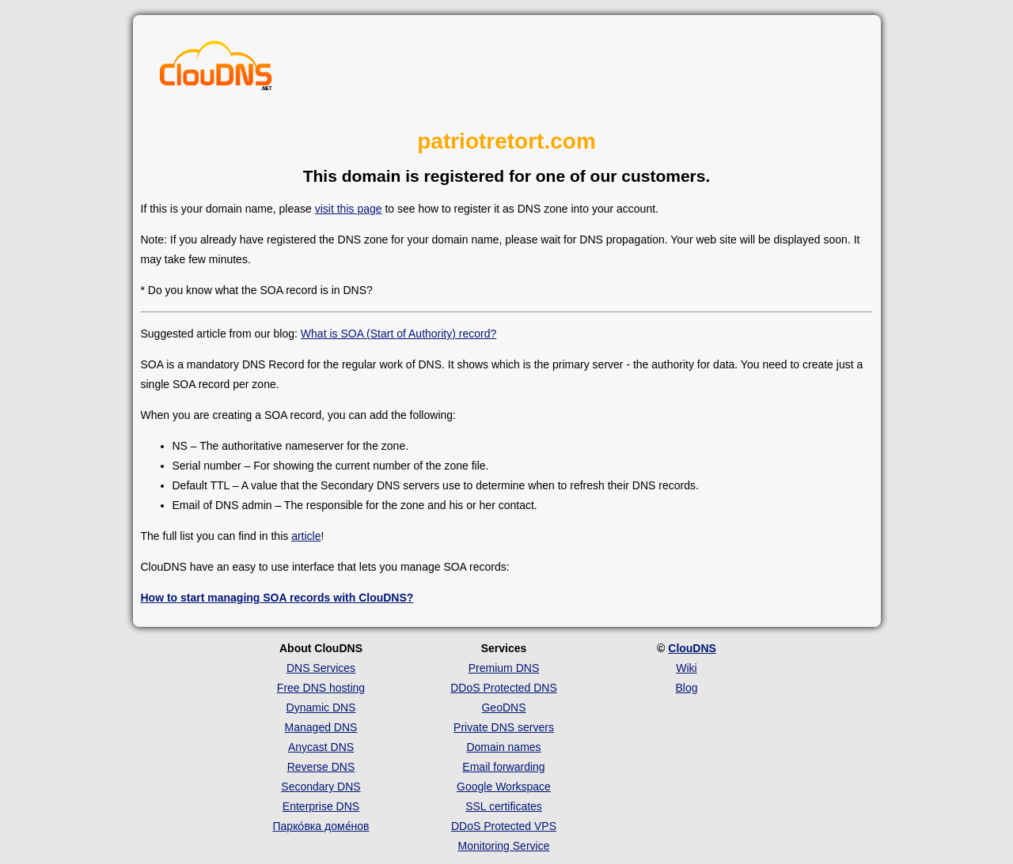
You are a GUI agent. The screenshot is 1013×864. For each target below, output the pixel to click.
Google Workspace (504, 786)
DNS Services (320, 668)
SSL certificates (503, 806)
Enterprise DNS (321, 806)
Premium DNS (504, 668)
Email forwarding (503, 766)
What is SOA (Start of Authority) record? (398, 333)
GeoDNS (503, 707)
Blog (686, 687)
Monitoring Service (504, 845)
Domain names (503, 747)
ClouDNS (692, 648)
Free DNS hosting (321, 687)
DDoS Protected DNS (503, 687)
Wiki (686, 668)
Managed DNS (321, 727)
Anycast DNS (321, 747)
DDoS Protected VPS (503, 826)
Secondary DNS (320, 786)
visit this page (348, 208)
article (306, 536)
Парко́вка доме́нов (321, 826)
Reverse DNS (321, 766)
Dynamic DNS (321, 707)
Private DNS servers (503, 727)
